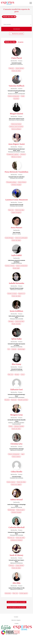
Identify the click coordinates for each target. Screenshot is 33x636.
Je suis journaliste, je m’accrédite (16, 602)
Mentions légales (16, 620)
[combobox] (16, 18)
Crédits (16, 623)
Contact (16, 616)
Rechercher (16, 29)
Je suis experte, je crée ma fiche (16, 607)
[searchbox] (16, 20)
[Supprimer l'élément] (15, 16)
